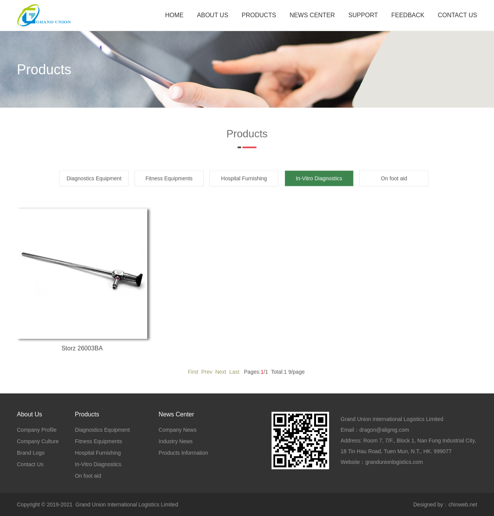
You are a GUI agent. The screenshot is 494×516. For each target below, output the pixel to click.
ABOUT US (213, 15)
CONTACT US (457, 15)
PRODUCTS (259, 15)
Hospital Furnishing (244, 184)
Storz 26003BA (82, 354)
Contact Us (30, 464)
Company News (178, 430)
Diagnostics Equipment (94, 184)
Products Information (183, 453)
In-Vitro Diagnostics (98, 464)
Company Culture (38, 441)
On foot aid (394, 184)
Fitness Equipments (169, 184)
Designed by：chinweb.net (445, 504)
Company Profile (37, 430)
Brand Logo (30, 453)
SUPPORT (363, 15)
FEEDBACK (407, 15)
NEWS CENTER (312, 15)
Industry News (176, 441)
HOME (174, 15)
